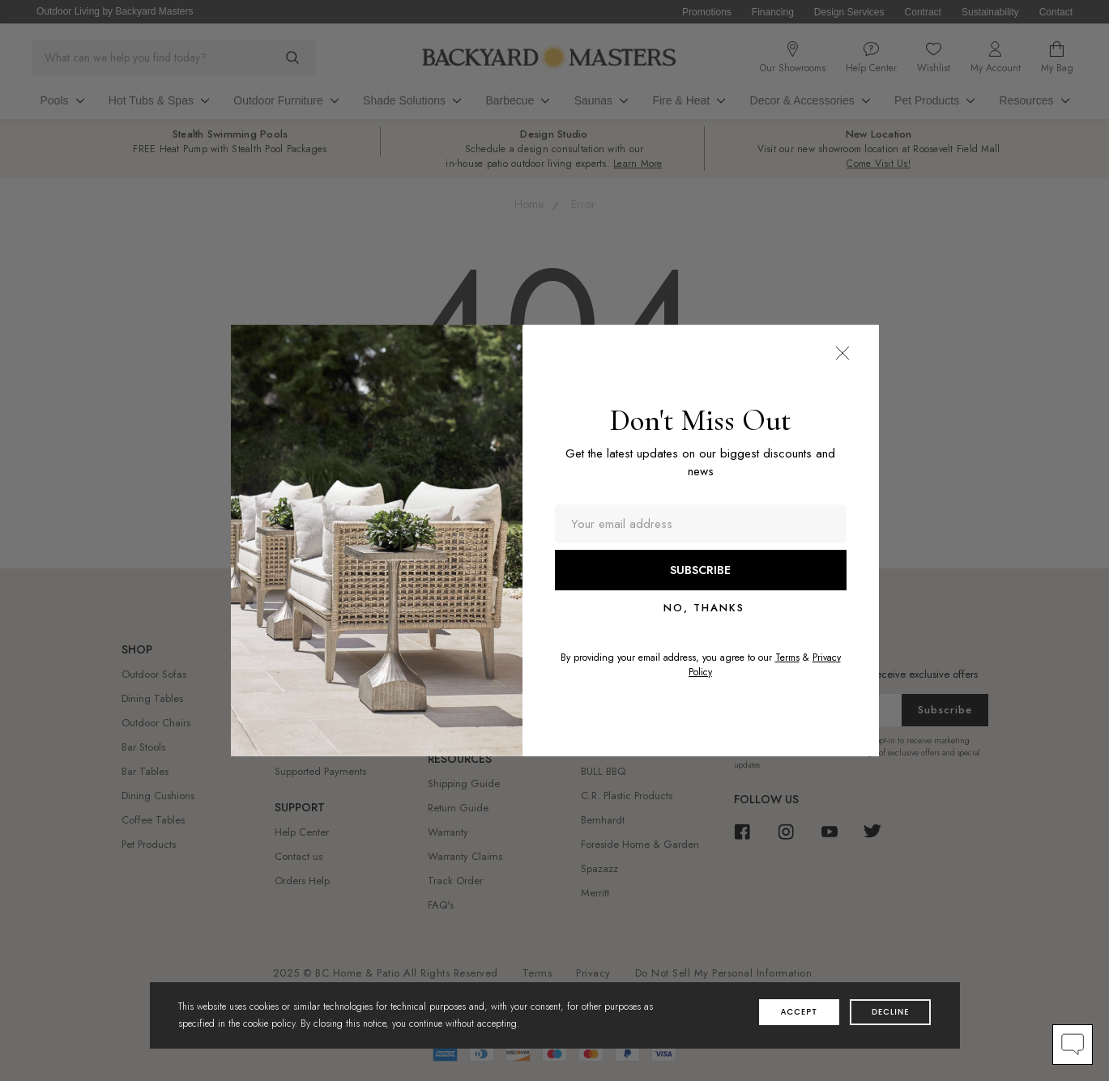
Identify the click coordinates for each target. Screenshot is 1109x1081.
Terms (787, 657)
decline (891, 1012)
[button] (842, 353)
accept (799, 1012)
